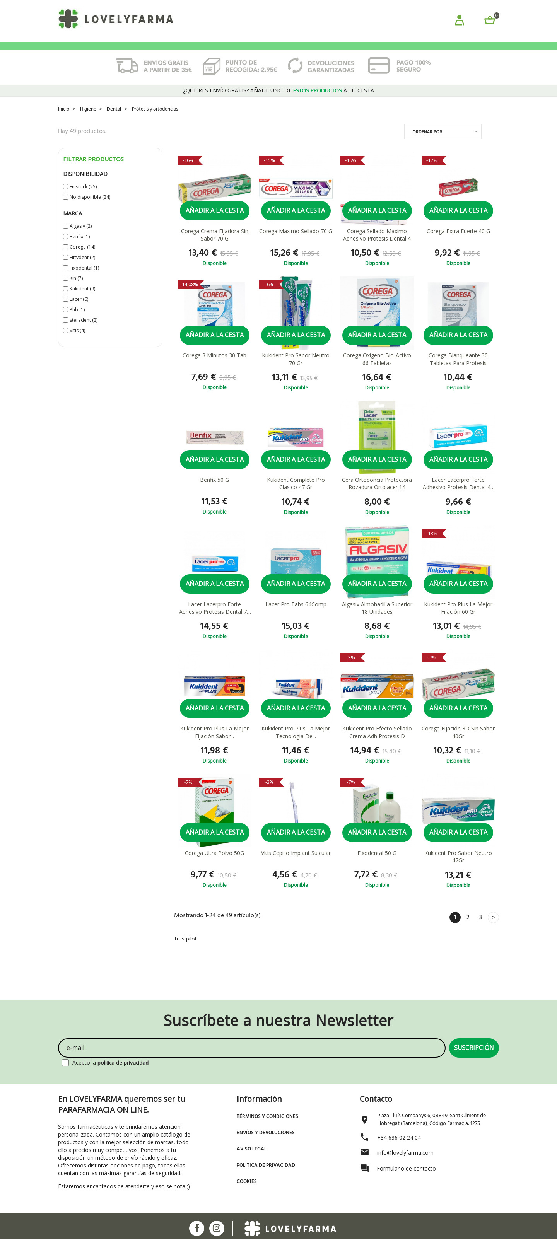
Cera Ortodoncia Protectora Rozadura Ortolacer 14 (377, 496)
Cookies (247, 1181)
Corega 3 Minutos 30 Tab (214, 367)
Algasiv (81, 237)
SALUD (315, 52)
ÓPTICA (401, 52)
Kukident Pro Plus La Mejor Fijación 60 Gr (458, 621)
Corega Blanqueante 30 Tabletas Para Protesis (458, 371)
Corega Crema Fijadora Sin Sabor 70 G (214, 246)
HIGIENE (203, 52)
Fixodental (84, 279)
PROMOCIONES (83, 52)
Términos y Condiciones (267, 1116)
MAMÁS (238, 52)
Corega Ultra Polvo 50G (214, 867)
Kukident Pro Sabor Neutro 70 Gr (296, 371)
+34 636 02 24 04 (399, 1136)
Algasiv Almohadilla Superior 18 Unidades (377, 621)
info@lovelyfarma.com (405, 1151)
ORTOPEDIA (277, 52)
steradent (83, 331)
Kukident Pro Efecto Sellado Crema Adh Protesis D (377, 746)
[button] (459, 21)
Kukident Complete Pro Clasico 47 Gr (296, 496)
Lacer (79, 310)
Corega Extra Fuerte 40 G (458, 242)
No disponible (90, 208)
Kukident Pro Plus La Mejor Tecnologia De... (295, 746)
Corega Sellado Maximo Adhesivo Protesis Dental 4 (377, 246)
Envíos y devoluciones (266, 1132)
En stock (83, 198)
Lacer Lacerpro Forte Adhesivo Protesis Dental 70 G (214, 621)
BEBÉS (126, 52)
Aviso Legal (252, 1148)
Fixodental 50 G (376, 867)
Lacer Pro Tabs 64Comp (295, 617)
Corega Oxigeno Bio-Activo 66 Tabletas (377, 371)
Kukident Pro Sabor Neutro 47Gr (458, 871)
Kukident (82, 300)
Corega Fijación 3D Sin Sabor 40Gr (458, 746)
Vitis (77, 342)
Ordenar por (427, 143)
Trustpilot (186, 953)
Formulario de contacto (406, 1167)
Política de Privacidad (266, 1164)
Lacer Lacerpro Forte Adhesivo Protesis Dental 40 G (458, 496)
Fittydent (82, 269)
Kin (76, 290)
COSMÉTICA (163, 52)
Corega (82, 258)
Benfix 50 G (214, 492)
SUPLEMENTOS (358, 52)
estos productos (318, 102)
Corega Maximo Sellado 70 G (295, 242)
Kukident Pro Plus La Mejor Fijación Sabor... (214, 746)
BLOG (432, 52)
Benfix (80, 248)
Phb (77, 321)
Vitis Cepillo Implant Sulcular (296, 867)
